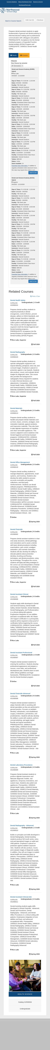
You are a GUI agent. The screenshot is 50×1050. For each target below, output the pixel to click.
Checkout (40, 20)
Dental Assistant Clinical (19, 594)
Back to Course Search (13, 21)
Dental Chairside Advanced (20, 693)
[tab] (13, 55)
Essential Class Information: (20, 165)
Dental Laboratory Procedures (21, 765)
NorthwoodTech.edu (25, 5)
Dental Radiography (17, 352)
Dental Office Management (20, 462)
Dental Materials (16, 408)
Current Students (12, 1)
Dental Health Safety (17, 300)
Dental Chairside (16, 529)
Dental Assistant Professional (21, 652)
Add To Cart (33, 172)
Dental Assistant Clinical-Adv (21, 897)
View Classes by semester (19, 63)
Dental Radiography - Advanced (22, 825)
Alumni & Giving (38, 1)
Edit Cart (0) (30, 20)
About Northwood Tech (25, 1)
